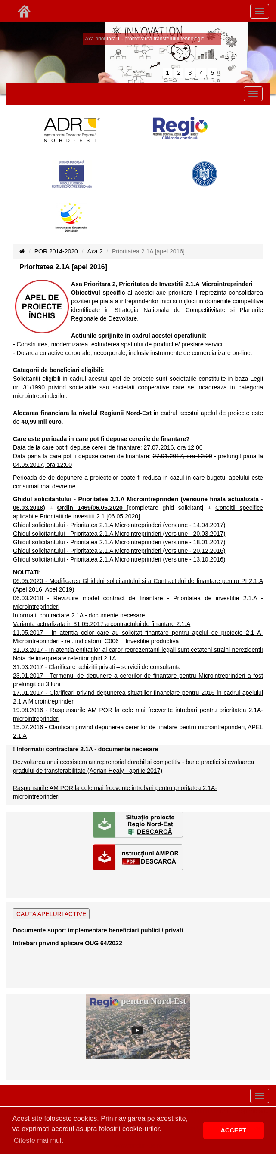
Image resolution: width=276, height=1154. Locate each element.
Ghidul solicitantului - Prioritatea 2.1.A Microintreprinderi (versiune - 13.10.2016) (119, 559)
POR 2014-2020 (56, 251)
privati (174, 930)
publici (150, 930)
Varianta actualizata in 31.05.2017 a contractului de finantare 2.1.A (101, 623)
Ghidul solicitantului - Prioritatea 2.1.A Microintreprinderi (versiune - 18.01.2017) (119, 542)
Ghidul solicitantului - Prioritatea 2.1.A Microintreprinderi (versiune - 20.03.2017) (119, 533)
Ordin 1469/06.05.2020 (92, 507)
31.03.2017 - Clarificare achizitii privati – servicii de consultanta (97, 666)
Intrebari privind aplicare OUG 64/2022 (67, 943)
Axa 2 (95, 251)
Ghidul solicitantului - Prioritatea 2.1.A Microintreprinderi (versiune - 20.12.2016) (119, 550)
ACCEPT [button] (233, 1130)
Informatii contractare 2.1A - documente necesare (79, 615)
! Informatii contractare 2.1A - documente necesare (85, 749)
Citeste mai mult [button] (38, 1140)
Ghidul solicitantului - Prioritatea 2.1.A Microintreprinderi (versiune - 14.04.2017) (119, 524)
